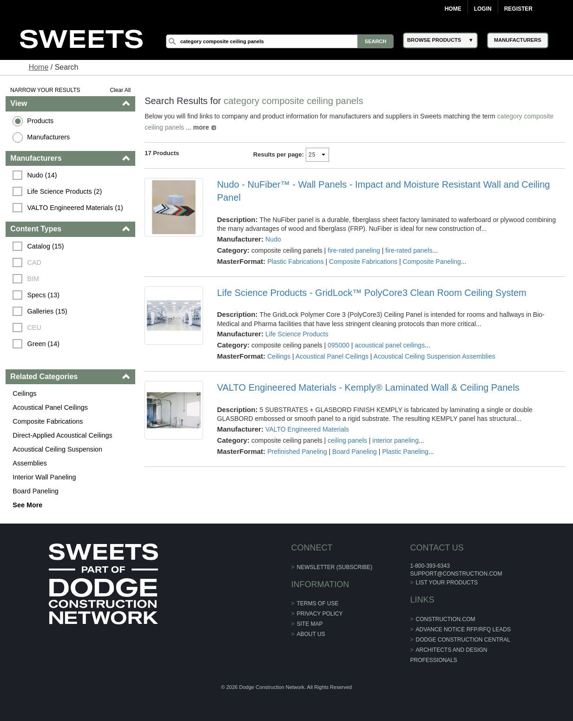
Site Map (310, 624)
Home (453, 9)
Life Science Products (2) (64, 191)
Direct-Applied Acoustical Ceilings (62, 435)
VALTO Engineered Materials (307, 429)
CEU (34, 327)
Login (483, 9)
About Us (311, 634)
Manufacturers (48, 137)
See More (27, 505)
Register (518, 9)
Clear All (120, 90)
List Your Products (447, 582)
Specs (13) (43, 295)
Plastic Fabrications (295, 261)
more (201, 127)
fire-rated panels (408, 250)
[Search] (280, 41)
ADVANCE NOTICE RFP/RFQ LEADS (463, 629)
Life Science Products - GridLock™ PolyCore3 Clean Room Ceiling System (372, 293)
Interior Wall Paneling (44, 477)
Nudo (273, 239)
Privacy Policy (320, 613)
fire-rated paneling (354, 250)
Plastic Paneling (405, 451)
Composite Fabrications (48, 421)
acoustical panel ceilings (390, 345)
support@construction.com (456, 573)
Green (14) (43, 343)
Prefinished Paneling (297, 451)
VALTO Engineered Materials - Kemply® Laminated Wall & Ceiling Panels (368, 387)
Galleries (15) (47, 311)
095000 (338, 345)
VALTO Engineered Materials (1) (75, 207)
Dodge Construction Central (463, 639)
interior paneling (395, 440)
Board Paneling (35, 491)
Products (40, 121)
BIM (33, 278)
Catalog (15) (45, 246)
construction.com (445, 619)
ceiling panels (347, 440)
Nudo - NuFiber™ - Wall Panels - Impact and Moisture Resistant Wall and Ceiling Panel (383, 191)
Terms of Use (318, 603)
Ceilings (24, 393)
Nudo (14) (42, 175)
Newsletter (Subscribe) (335, 567)
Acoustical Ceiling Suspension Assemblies (57, 456)
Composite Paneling (432, 261)
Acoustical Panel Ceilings (50, 407)
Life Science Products (296, 334)
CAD (34, 262)
